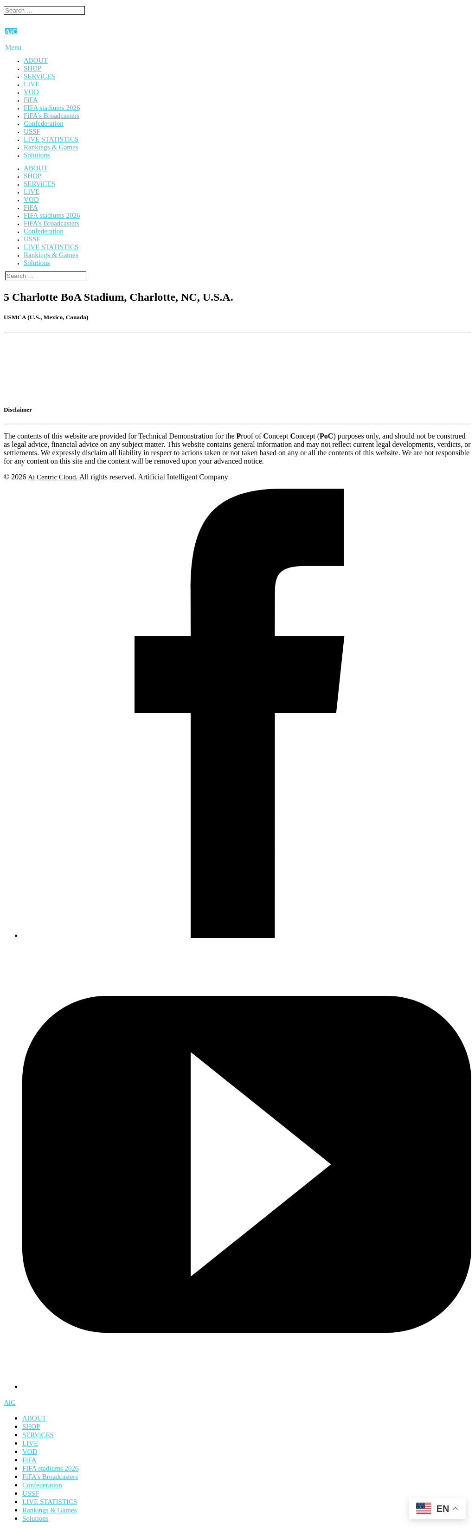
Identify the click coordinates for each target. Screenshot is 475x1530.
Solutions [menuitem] (35, 1518)
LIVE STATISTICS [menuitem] (49, 1501)
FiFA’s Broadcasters (51, 115)
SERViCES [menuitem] (38, 1435)
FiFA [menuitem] (29, 1460)
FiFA (31, 99)
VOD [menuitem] (30, 1451)
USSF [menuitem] (30, 1493)
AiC (11, 31)
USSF (32, 131)
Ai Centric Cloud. (53, 477)
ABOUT (36, 60)
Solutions (37, 155)
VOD (31, 92)
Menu (13, 47)
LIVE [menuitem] (30, 1443)
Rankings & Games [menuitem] (49, 1510)
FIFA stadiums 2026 (52, 107)
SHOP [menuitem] (31, 1426)
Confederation (44, 123)
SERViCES (39, 76)
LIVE (31, 84)
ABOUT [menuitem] (34, 1418)
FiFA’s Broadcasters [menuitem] (50, 1476)
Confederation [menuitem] (42, 1485)
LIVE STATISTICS (51, 139)
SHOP (32, 68)
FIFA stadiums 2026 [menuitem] (50, 1468)
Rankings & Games (51, 147)
